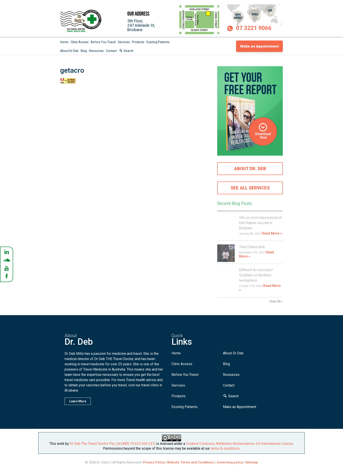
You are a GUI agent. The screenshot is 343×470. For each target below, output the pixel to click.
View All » (276, 301)
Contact (111, 51)
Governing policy (230, 462)
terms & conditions (225, 448)
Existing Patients (158, 42)
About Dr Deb (69, 51)
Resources (96, 51)
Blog (84, 51)
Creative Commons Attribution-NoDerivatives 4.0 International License (239, 444)
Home (64, 42)
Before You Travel (103, 42)
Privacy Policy (154, 462)
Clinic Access (80, 42)
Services (124, 42)
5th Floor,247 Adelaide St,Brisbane (141, 25)
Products (138, 42)
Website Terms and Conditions (190, 462)
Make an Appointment (259, 46)
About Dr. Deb (250, 168)
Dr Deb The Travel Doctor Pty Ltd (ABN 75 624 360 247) (112, 444)
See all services (250, 188)
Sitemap (251, 462)
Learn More (77, 401)
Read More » (272, 233)
